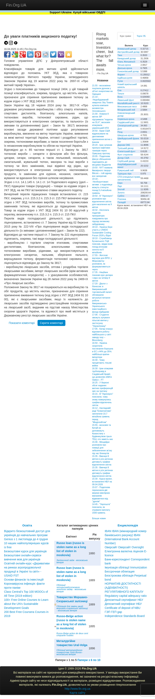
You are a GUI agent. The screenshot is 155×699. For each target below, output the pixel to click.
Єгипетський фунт (126, 151)
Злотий (121, 189)
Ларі (119, 186)
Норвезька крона (125, 119)
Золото (121, 192)
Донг (119, 129)
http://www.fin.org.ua (77, 688)
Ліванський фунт (125, 100)
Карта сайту (77, 692)
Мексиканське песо (127, 106)
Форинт (121, 74)
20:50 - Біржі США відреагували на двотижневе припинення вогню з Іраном (102, 136)
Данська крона (124, 68)
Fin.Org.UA (16, 5)
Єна (119, 90)
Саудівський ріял (125, 122)
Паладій (121, 202)
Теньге (120, 93)
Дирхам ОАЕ (123, 145)
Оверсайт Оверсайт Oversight (124, 547)
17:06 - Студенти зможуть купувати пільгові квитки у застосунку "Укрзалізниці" (101, 320)
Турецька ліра (124, 173)
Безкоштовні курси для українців (25, 551)
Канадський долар (126, 58)
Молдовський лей (126, 110)
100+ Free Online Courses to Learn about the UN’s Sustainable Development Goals (26, 603)
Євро (120, 183)
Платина (121, 199)
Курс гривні (125, 36)
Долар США (123, 158)
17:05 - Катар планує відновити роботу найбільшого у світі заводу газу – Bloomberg (102, 334)
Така (119, 55)
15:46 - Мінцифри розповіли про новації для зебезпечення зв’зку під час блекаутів (102, 447)
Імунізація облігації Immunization (126, 567)
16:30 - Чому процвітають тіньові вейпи (101, 363)
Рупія (120, 81)
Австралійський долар (128, 52)
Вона (120, 97)
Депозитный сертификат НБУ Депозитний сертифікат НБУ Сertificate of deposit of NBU (124, 603)
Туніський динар (125, 148)
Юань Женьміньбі (126, 61)
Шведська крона (125, 135)
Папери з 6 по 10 (88, 660)
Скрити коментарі (51, 323)
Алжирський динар (126, 48)
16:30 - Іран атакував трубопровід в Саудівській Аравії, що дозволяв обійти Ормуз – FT (102, 374)
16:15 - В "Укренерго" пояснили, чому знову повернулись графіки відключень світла (102, 399)
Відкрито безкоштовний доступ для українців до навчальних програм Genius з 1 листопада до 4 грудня (27, 535)
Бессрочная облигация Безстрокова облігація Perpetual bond (126, 575)
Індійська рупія (124, 78)
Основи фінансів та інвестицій (24, 579)
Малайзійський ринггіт (128, 103)
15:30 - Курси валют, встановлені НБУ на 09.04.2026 (102, 482)
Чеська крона (124, 65)
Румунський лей (125, 170)
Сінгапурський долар (127, 125)
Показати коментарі (22, 323)
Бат (119, 141)
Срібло (120, 196)
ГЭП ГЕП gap (113, 612)
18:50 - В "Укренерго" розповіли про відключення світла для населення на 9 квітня (102, 201)
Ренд (120, 132)
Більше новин (99, 518)
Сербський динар (126, 161)
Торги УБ (141, 36)
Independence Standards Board (125, 616)
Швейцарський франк (128, 138)
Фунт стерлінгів (125, 154)
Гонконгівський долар (128, 71)
